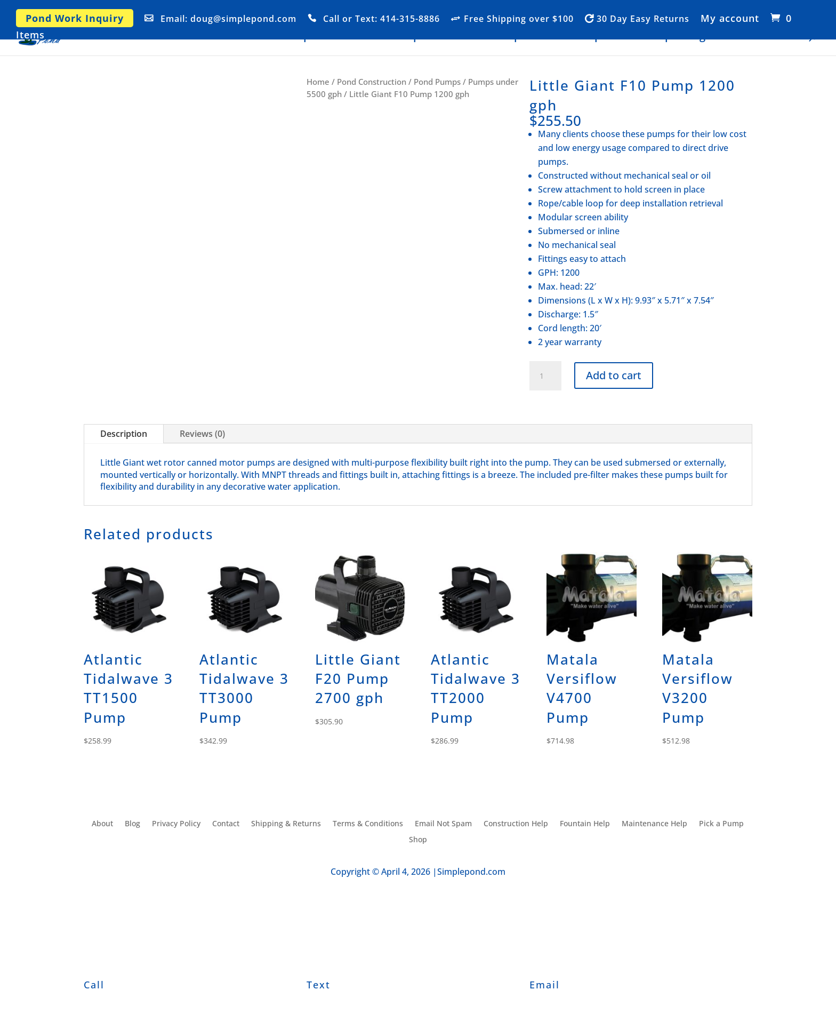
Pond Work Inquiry (75, 18)
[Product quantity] (545, 376)
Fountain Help (567, 37)
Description (123, 434)
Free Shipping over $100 (519, 19)
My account (730, 19)
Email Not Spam (443, 824)
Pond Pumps (437, 81)
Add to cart (613, 375)
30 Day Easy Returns (643, 19)
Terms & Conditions (368, 824)
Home (257, 37)
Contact (779, 37)
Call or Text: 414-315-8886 (381, 19)
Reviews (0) (202, 434)
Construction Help (376, 37)
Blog (695, 37)
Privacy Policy (176, 824)
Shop (297, 37)
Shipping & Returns (286, 824)
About (733, 37)
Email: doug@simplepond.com (228, 19)
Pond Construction (371, 81)
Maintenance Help (476, 37)
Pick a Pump (642, 37)
